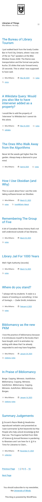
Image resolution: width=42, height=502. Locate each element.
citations (8, 358)
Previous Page (8, 469)
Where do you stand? (16, 287)
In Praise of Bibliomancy (19, 372)
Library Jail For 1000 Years (20, 256)
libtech (26, 204)
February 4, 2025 (26, 306)
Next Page (6, 475)
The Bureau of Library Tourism (17, 41)
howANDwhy (19, 204)
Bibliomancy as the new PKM (18, 326)
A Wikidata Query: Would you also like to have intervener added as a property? (19, 101)
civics (7, 82)
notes (37, 78)
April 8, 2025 (24, 167)
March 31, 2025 (25, 200)
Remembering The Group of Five (19, 220)
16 (29, 469)
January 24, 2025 (26, 354)
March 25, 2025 (25, 238)
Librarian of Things (10, 23)
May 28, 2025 (24, 78)
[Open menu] (38, 24)
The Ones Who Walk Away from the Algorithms (20, 145)
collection (8, 455)
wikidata (8, 130)
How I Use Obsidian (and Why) (19, 182)
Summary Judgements (18, 416)
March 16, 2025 (25, 269)
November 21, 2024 (27, 451)
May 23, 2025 (24, 126)
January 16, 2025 (26, 397)
